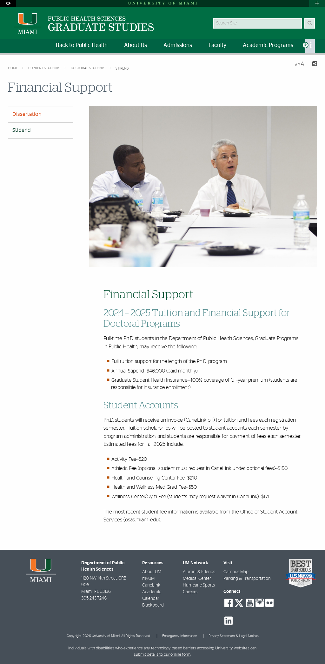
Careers (190, 592)
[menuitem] (310, 46)
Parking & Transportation (247, 578)
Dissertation (27, 114)
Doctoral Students (88, 68)
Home (13, 68)
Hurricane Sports (199, 585)
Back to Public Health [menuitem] (82, 45)
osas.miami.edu (142, 519)
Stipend (122, 68)
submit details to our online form (162, 655)
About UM (151, 572)
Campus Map (236, 572)
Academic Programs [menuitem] (268, 45)
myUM (148, 578)
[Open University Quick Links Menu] (317, 3)
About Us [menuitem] (135, 45)
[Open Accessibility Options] (8, 3)
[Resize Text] (299, 64)
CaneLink (151, 585)
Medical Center (197, 578)
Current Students (44, 68)
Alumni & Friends (199, 572)
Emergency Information (179, 636)
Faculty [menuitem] (217, 45)
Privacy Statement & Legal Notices (234, 636)
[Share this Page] (313, 64)
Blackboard (153, 605)
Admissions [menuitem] (177, 45)
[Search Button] (309, 23)
